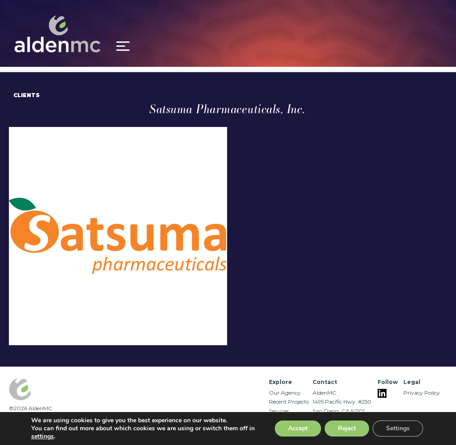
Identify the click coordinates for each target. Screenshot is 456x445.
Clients (26, 95)
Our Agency (285, 392)
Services (279, 411)
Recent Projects (289, 401)
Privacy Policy (421, 392)
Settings (398, 428)
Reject (347, 428)
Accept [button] (298, 428)
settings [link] (42, 436)
